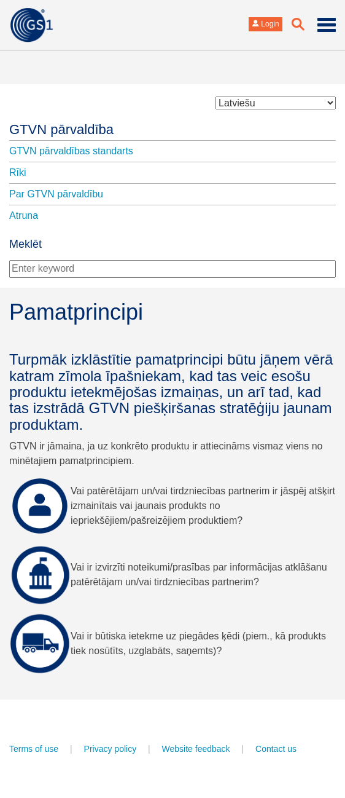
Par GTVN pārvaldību (56, 194)
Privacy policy (110, 749)
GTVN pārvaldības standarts (71, 151)
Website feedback (196, 749)
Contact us (276, 749)
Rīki (17, 172)
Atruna (23, 215)
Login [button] (265, 24)
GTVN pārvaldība (61, 129)
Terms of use (33, 749)
